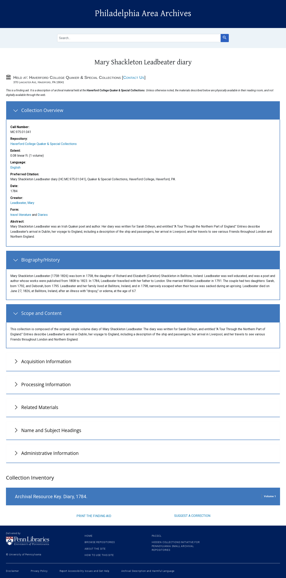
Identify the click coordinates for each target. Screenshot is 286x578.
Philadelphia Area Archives (143, 13)
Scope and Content (41, 313)
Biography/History (40, 260)
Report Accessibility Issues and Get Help (84, 571)
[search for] (138, 38)
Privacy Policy (39, 571)
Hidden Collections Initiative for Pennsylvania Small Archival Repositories (176, 546)
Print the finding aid (93, 516)
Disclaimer (12, 571)
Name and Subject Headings (51, 430)
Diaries (43, 215)
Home (89, 536)
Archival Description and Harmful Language (147, 571)
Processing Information (46, 384)
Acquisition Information (46, 361)
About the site (95, 548)
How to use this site (99, 555)
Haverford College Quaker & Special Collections (43, 144)
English (15, 167)
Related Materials (39, 407)
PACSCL (156, 536)
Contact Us (133, 77)
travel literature (20, 215)
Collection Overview (42, 110)
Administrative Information (50, 453)
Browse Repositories (100, 542)
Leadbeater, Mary (22, 203)
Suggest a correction (192, 516)
